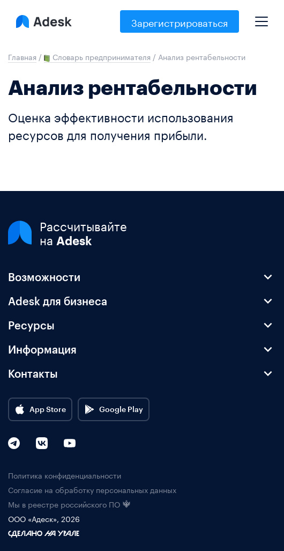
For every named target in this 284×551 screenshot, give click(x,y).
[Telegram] (14, 443)
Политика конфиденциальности (64, 475)
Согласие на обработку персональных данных (92, 489)
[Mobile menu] (261, 17)
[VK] (42, 443)
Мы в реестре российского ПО (69, 504)
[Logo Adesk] (44, 21)
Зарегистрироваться (179, 21)
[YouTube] (70, 443)
